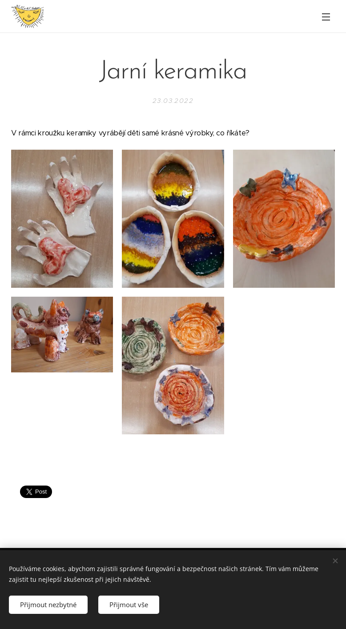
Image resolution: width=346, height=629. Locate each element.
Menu (326, 16)
